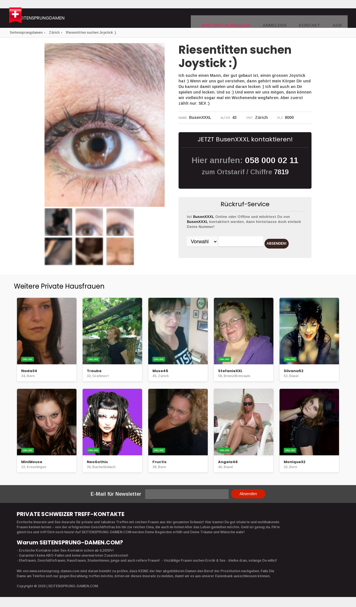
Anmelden (283, 18)
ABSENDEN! (208, 256)
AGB (338, 18)
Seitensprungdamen (71, 18)
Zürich (54, 33)
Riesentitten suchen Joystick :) (91, 33)
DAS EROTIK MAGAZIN (243, 18)
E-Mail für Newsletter (116, 495)
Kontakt (313, 18)
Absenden (248, 495)
